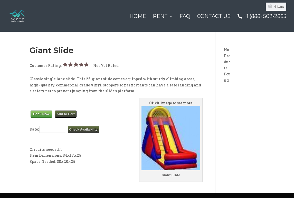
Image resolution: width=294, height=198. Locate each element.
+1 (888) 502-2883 (265, 16)
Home (137, 16)
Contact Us (214, 16)
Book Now (41, 114)
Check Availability (83, 129)
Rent (160, 16)
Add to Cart (65, 114)
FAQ (184, 16)
